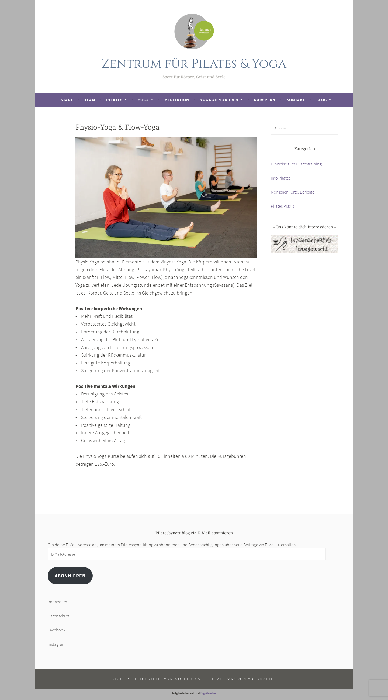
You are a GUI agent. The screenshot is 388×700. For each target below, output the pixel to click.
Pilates (114, 99)
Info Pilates (280, 178)
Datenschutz (58, 615)
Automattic (261, 678)
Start (67, 99)
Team (89, 99)
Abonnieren (70, 576)
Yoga (143, 99)
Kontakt (295, 99)
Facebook (56, 630)
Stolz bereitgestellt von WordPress (156, 678)
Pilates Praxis (282, 206)
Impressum (57, 601)
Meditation (176, 99)
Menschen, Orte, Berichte (292, 192)
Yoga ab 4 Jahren (219, 99)
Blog (321, 99)
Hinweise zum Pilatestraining (296, 164)
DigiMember (208, 693)
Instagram (56, 644)
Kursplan (264, 99)
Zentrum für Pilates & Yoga (194, 63)
